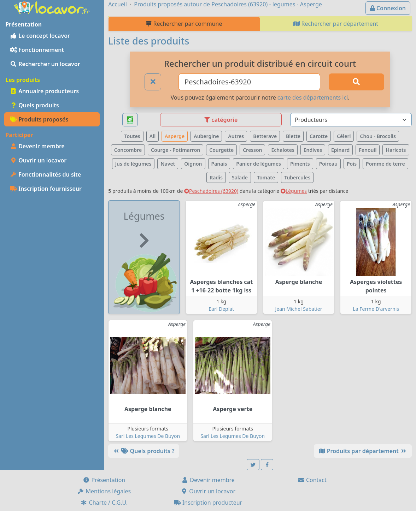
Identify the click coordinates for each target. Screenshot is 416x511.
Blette (293, 136)
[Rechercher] (357, 81)
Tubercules (297, 177)
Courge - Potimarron (175, 150)
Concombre (128, 150)
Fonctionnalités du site (45, 174)
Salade (240, 177)
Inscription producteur (208, 502)
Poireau (328, 163)
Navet (167, 163)
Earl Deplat (221, 308)
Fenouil (367, 150)
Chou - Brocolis (378, 136)
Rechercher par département (335, 24)
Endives (313, 150)
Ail (153, 136)
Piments (300, 163)
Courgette (221, 150)
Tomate (266, 177)
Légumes (294, 191)
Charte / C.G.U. (104, 502)
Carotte (319, 136)
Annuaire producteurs (44, 91)
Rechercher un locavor (45, 64)
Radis (216, 177)
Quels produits (34, 105)
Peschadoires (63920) (211, 191)
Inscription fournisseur (46, 188)
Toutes (132, 136)
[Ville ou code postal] (249, 81)
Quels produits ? (143, 451)
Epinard (340, 150)
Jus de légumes (133, 163)
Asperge (174, 136)
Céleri (344, 136)
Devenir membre (37, 146)
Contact (312, 480)
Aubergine (206, 136)
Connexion (388, 8)
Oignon (193, 163)
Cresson (252, 150)
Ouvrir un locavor (38, 160)
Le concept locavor (40, 36)
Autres (236, 136)
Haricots (396, 150)
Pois (352, 163)
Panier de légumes (258, 163)
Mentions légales (104, 491)
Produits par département (362, 451)
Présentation (104, 480)
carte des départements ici (312, 97)
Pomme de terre (385, 163)
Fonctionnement (37, 50)
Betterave (265, 136)
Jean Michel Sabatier (298, 308)
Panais (219, 163)
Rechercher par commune (184, 24)
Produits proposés (39, 119)
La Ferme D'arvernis (376, 308)
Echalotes (282, 150)
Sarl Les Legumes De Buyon (148, 436)
